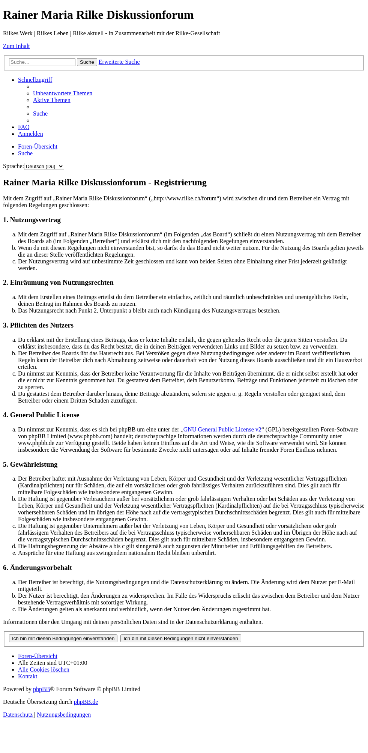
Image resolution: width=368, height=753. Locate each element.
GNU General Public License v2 (222, 429)
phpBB (41, 689)
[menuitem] (62, 93)
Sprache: (13, 166)
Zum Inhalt (16, 46)
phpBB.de (86, 702)
